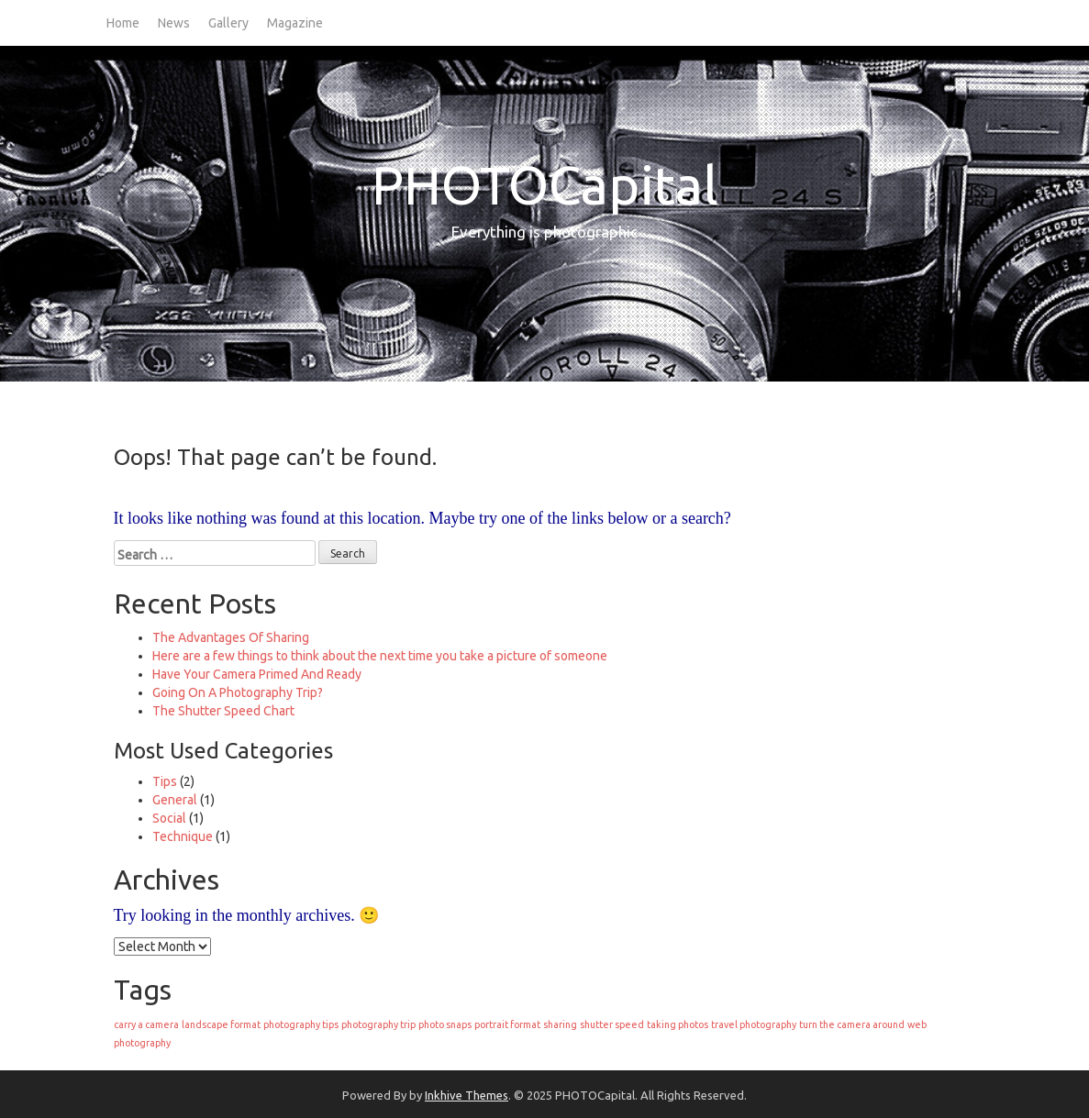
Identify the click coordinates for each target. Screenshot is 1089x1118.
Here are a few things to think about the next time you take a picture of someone (379, 655)
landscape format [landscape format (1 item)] (221, 1024)
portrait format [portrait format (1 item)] (507, 1024)
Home (122, 23)
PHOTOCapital (545, 185)
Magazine (295, 23)
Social (169, 818)
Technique (182, 836)
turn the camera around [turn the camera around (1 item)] (852, 1024)
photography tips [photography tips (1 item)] (301, 1024)
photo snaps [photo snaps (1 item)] (445, 1024)
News (174, 23)
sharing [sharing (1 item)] (560, 1024)
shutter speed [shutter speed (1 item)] (612, 1024)
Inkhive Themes (466, 1095)
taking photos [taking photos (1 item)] (677, 1024)
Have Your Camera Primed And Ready (256, 674)
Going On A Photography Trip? (237, 692)
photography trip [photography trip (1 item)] (378, 1024)
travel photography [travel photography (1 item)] (753, 1024)
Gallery (228, 23)
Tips (164, 781)
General (174, 799)
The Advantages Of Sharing (230, 637)
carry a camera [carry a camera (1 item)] (146, 1024)
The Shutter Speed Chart (223, 710)
